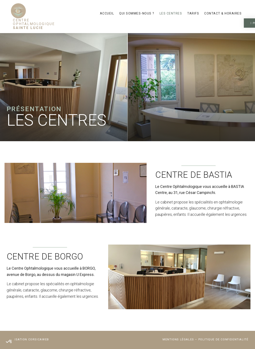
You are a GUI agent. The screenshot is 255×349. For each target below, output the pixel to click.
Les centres (171, 13)
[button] (218, 23)
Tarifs (193, 13)
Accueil (107, 13)
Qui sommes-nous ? (136, 13)
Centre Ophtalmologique (34, 24)
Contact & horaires (223, 13)
